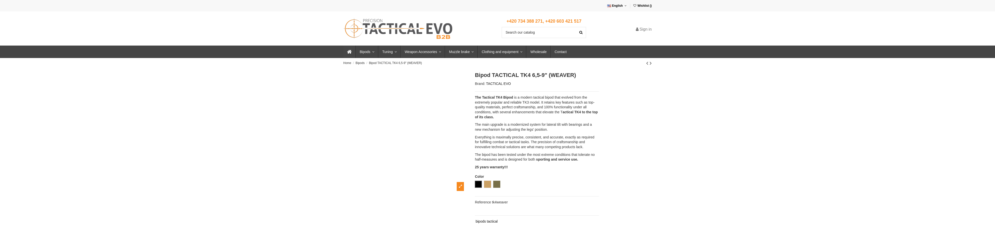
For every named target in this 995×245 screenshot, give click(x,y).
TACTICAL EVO (498, 84)
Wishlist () (642, 5)
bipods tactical (487, 221)
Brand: (480, 84)
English (617, 5)
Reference (483, 202)
